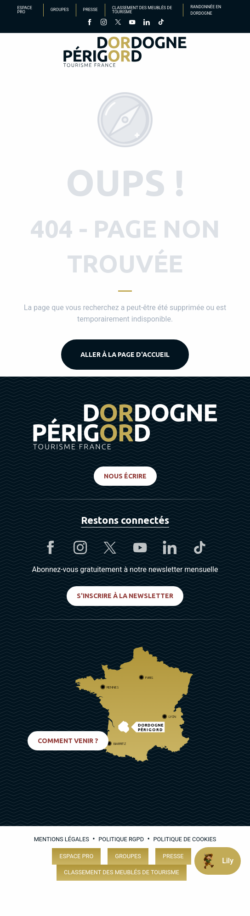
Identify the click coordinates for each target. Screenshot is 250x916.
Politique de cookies (184, 839)
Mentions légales (61, 839)
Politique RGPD (121, 839)
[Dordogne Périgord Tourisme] (125, 53)
